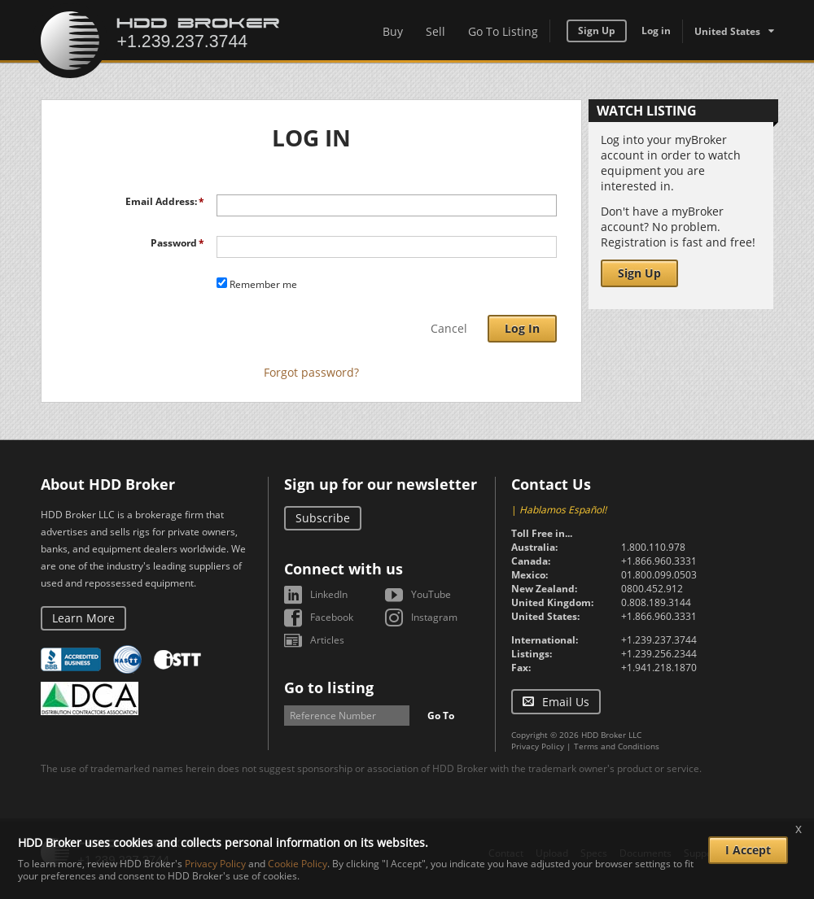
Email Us (565, 701)
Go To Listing (503, 31)
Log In (522, 328)
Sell (435, 31)
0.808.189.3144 (656, 602)
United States (727, 31)
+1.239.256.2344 (659, 654)
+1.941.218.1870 (659, 667)
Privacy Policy (537, 746)
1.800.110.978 (653, 547)
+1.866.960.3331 (659, 561)
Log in (656, 30)
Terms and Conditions (616, 746)
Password (174, 243)
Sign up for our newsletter (380, 484)
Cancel (449, 328)
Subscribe (322, 518)
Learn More (83, 618)
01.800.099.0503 (659, 575)
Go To (440, 715)
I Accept (748, 850)
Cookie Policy (297, 864)
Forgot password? (311, 372)
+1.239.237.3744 (659, 640)
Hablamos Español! (562, 510)
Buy (393, 31)
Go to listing (329, 687)
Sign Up (596, 30)
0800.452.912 (652, 589)
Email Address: (161, 201)
